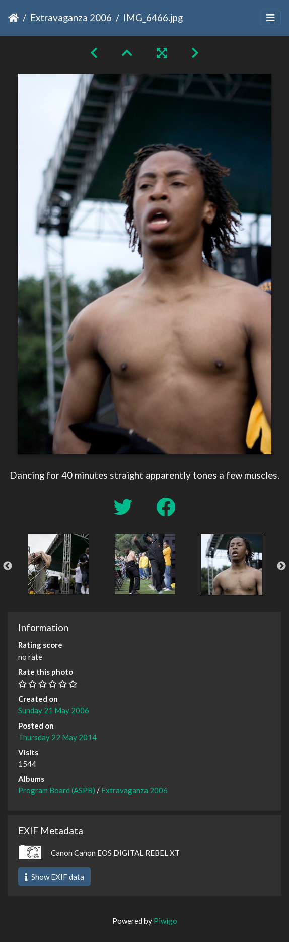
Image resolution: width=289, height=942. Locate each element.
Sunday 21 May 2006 (53, 710)
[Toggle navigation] (270, 18)
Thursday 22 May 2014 (57, 737)
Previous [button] (8, 566)
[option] (58, 564)
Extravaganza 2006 (71, 17)
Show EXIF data (54, 876)
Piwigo (165, 920)
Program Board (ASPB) (56, 790)
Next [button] (281, 566)
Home (13, 18)
